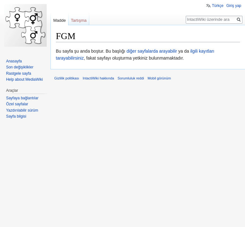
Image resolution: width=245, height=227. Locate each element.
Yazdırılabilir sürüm (22, 110)
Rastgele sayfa (18, 73)
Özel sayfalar (17, 104)
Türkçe (218, 5)
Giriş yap (233, 5)
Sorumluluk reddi (131, 78)
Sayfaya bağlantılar (22, 98)
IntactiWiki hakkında (98, 78)
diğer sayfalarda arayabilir (151, 51)
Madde (59, 20)
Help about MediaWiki (24, 79)
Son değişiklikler (19, 67)
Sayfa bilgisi (16, 116)
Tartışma (79, 20)
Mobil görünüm (159, 78)
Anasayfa (14, 61)
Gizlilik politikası (66, 78)
